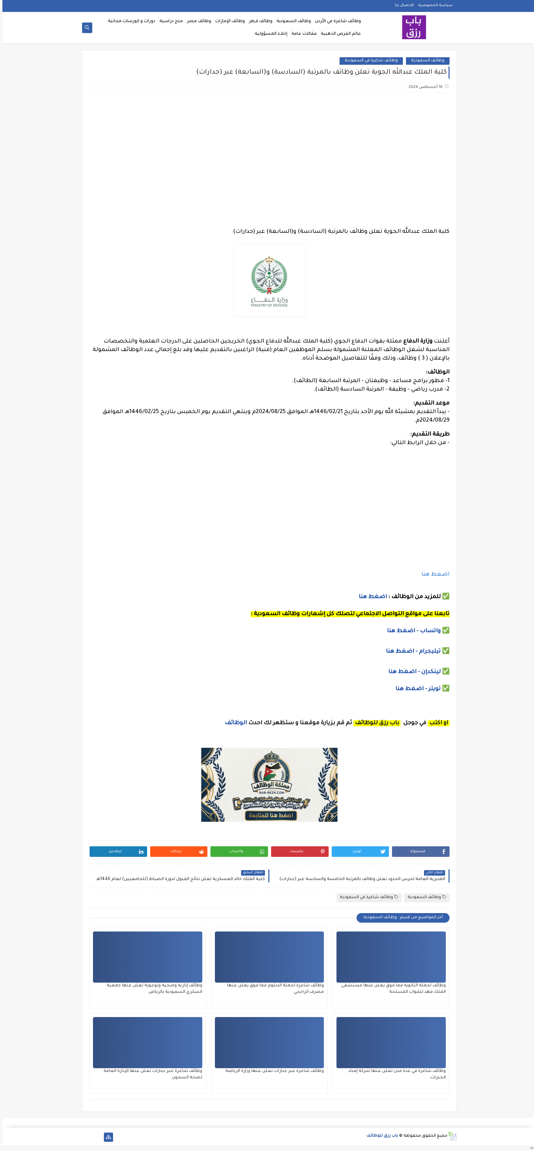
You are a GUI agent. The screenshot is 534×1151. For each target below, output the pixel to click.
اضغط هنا (433, 575)
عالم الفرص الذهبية (338, 34)
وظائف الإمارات (227, 21)
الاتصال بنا (402, 5)
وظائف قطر (258, 21)
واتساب (429, 631)
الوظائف (233, 723)
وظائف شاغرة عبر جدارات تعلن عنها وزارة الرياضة (272, 1071)
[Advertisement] (266, 151)
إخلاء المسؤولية (268, 34)
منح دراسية (168, 21)
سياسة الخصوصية (433, 5)
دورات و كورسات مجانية (129, 21)
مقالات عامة (301, 34)
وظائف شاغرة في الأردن (336, 21)
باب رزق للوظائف (380, 1136)
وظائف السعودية (291, 21)
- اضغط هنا (401, 631)
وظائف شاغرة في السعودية (368, 61)
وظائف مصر (197, 21)
